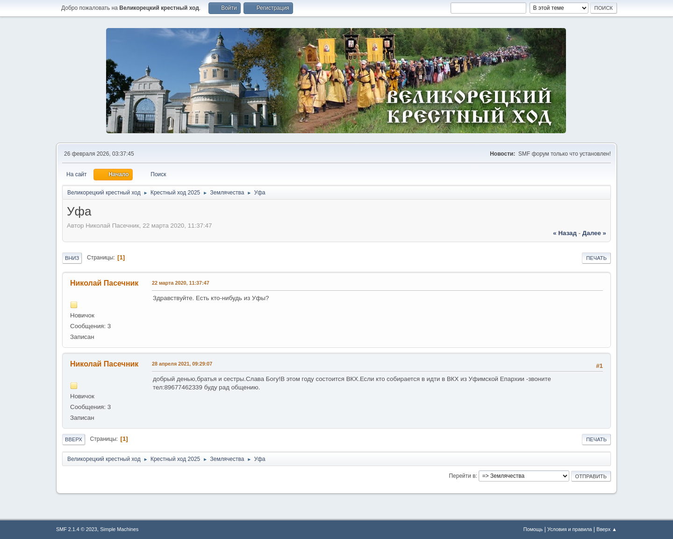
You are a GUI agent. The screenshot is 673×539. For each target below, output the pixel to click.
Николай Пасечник (104, 283)
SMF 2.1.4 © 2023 (76, 529)
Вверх (73, 439)
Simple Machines (119, 529)
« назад (565, 233)
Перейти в (462, 476)
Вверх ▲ (606, 529)
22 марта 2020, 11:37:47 (180, 283)
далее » (594, 233)
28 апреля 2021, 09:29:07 (182, 364)
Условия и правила (569, 529)
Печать (596, 258)
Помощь (533, 529)
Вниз (72, 258)
